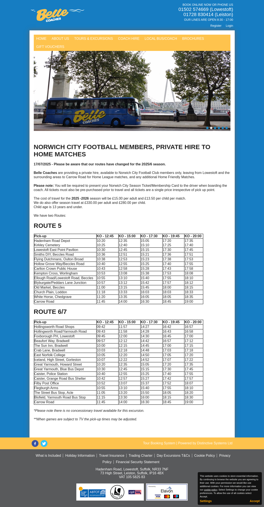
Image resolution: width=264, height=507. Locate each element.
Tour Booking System (159, 443)
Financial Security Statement (137, 462)
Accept (255, 501)
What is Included (48, 455)
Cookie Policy (204, 455)
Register (215, 25)
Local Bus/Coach (161, 38)
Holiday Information (80, 455)
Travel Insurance (111, 455)
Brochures (193, 38)
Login (229, 25)
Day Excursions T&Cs (173, 455)
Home (41, 38)
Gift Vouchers (50, 47)
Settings (206, 501)
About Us (60, 38)
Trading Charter (140, 455)
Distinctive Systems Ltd (214, 443)
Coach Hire (128, 38)
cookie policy (210, 489)
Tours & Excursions (93, 38)
